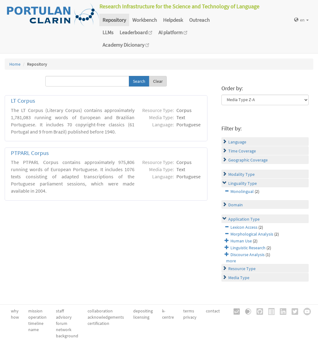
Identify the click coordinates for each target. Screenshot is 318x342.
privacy (190, 317)
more (231, 261)
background (67, 336)
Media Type (238, 277)
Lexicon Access (243, 227)
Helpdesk (173, 19)
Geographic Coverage (248, 160)
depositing (143, 311)
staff (60, 311)
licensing (141, 317)
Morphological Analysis (251, 234)
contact (213, 311)
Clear (158, 81)
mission (35, 311)
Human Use (241, 241)
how (15, 317)
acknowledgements (106, 317)
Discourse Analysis (247, 254)
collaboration (100, 311)
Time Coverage (242, 151)
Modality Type (241, 174)
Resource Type (242, 268)
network (63, 329)
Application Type (244, 219)
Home (14, 64)
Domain (235, 205)
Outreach (199, 19)
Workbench (144, 19)
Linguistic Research (248, 248)
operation (37, 317)
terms (188, 311)
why (15, 311)
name (33, 329)
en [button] (301, 20)
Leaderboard (136, 32)
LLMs (107, 32)
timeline (35, 323)
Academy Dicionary (125, 44)
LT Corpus (23, 100)
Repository (114, 19)
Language (237, 142)
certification (98, 323)
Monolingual (242, 191)
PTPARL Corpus (30, 153)
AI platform (172, 32)
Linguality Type (242, 183)
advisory (64, 317)
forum (61, 323)
